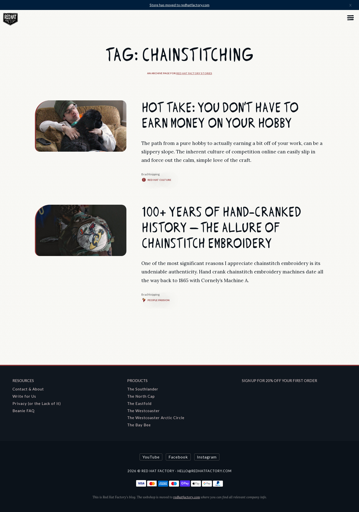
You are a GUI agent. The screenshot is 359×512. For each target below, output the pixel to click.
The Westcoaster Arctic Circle (155, 417)
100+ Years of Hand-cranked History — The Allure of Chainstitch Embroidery (221, 228)
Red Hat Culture (156, 179)
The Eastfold (139, 403)
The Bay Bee (139, 425)
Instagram (207, 456)
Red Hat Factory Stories (194, 73)
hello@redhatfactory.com (205, 471)
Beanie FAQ (23, 410)
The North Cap (141, 396)
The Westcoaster (143, 410)
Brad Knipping (150, 174)
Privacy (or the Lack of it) (36, 403)
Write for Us (24, 396)
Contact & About (28, 389)
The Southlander (142, 389)
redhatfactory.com (186, 497)
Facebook (178, 456)
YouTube (151, 456)
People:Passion (155, 300)
